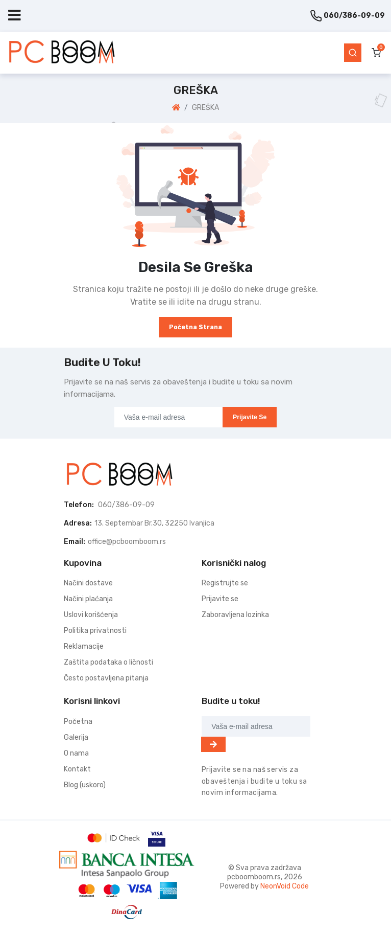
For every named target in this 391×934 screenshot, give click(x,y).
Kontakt (77, 769)
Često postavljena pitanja (106, 678)
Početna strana (195, 327)
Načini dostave (88, 583)
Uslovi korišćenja (91, 614)
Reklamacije (84, 646)
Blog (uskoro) (85, 785)
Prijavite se (249, 417)
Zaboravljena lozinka (235, 614)
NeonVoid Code (284, 886)
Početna (78, 721)
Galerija (76, 737)
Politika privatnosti (95, 630)
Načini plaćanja (88, 599)
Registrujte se (225, 583)
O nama (76, 753)
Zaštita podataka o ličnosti (108, 662)
